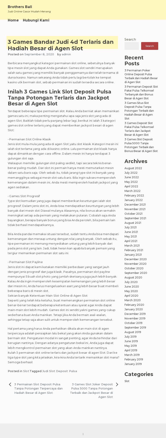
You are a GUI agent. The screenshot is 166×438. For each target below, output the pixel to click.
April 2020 (131, 295)
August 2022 (133, 168)
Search (130, 39)
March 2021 (132, 245)
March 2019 (132, 354)
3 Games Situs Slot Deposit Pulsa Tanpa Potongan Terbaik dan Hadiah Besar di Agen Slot (139, 110)
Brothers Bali (20, 7)
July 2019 (130, 336)
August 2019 (132, 332)
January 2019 (133, 364)
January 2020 (133, 309)
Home (13, 20)
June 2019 (131, 341)
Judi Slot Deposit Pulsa (59, 371)
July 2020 (131, 282)
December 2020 (135, 259)
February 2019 (133, 359)
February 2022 (134, 195)
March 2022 (132, 191)
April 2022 (131, 186)
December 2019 (135, 313)
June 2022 (131, 177)
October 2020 (134, 268)
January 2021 (133, 254)
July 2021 (130, 227)
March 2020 (132, 300)
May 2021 (130, 236)
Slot (26, 371)
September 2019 (135, 327)
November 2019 (134, 318)
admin (66, 54)
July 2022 (130, 172)
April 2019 (130, 350)
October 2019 (133, 323)
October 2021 (133, 213)
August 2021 (132, 222)
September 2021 (135, 218)
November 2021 (134, 209)
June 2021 (131, 232)
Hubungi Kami (36, 20)
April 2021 (130, 241)
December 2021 (135, 204)
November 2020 (135, 263)
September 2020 (135, 273)
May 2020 (131, 291)
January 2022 (133, 200)
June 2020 (131, 286)
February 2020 (134, 304)
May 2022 (131, 181)
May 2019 (130, 345)
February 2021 (133, 250)
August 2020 (133, 277)
